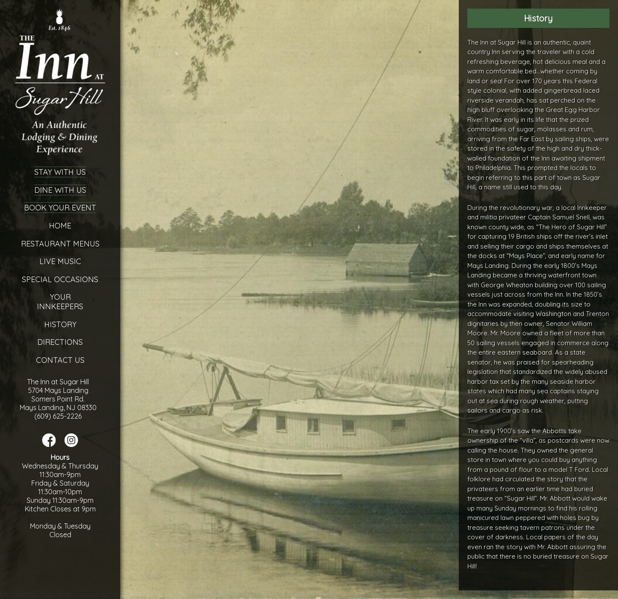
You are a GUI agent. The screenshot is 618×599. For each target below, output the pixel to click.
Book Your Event (60, 208)
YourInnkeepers (60, 301)
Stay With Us (60, 172)
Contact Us (60, 360)
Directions (60, 342)
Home (60, 226)
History (60, 324)
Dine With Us (60, 190)
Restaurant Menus (60, 244)
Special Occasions (60, 279)
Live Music (60, 261)
